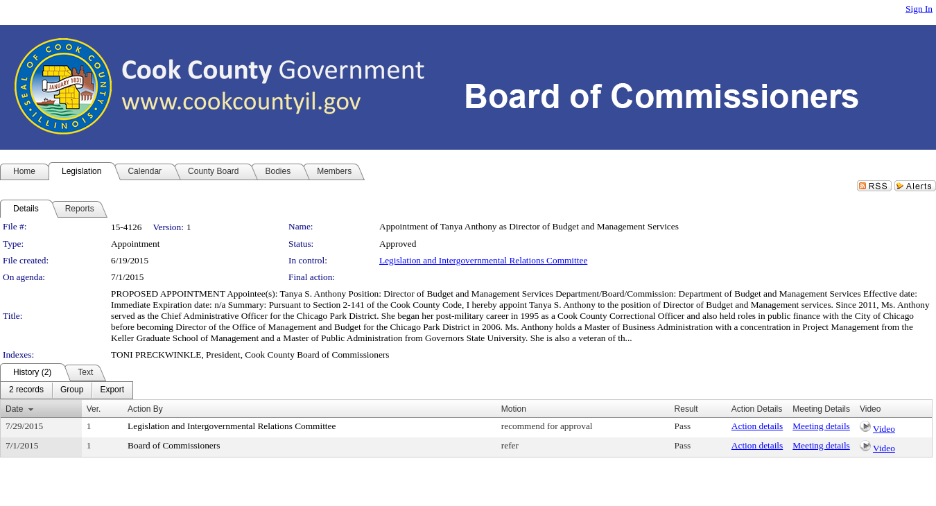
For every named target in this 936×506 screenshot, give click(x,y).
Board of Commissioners (174, 445)
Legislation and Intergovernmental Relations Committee (483, 260)
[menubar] (66, 390)
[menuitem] (26, 390)
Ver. (94, 409)
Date (14, 409)
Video (884, 429)
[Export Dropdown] (112, 390)
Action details (757, 426)
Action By (145, 409)
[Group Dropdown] (72, 390)
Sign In (919, 8)
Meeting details (821, 426)
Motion (513, 409)
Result (686, 409)
